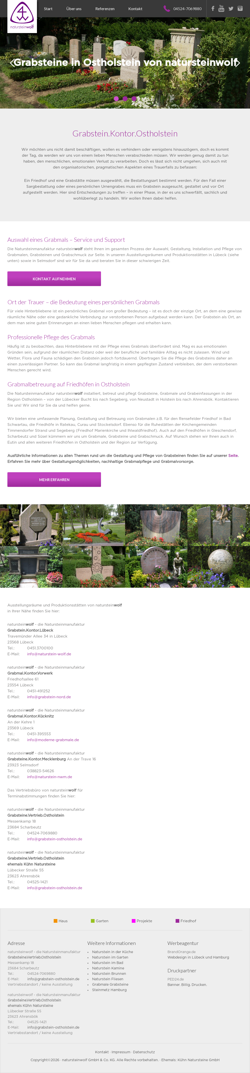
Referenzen (105, 8)
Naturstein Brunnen (109, 974)
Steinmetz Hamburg (109, 990)
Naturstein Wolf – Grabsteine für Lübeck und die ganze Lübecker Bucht (22, 16)
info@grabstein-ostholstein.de (54, 839)
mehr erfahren (54, 479)
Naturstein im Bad (107, 963)
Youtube (221, 8)
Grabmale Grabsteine (110, 984)
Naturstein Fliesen (107, 979)
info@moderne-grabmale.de (53, 740)
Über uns (74, 8)
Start (48, 8)
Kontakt (135, 8)
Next (237, 63)
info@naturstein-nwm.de (49, 777)
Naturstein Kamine (108, 968)
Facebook (213, 8)
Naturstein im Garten (110, 957)
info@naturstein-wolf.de (49, 654)
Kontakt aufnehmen (54, 279)
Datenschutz (144, 1052)
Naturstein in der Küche (112, 952)
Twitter (231, 9)
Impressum (121, 1052)
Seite (233, 456)
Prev (12, 63)
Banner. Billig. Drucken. (187, 985)
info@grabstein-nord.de (49, 697)
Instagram (240, 8)
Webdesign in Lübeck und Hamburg (198, 957)
